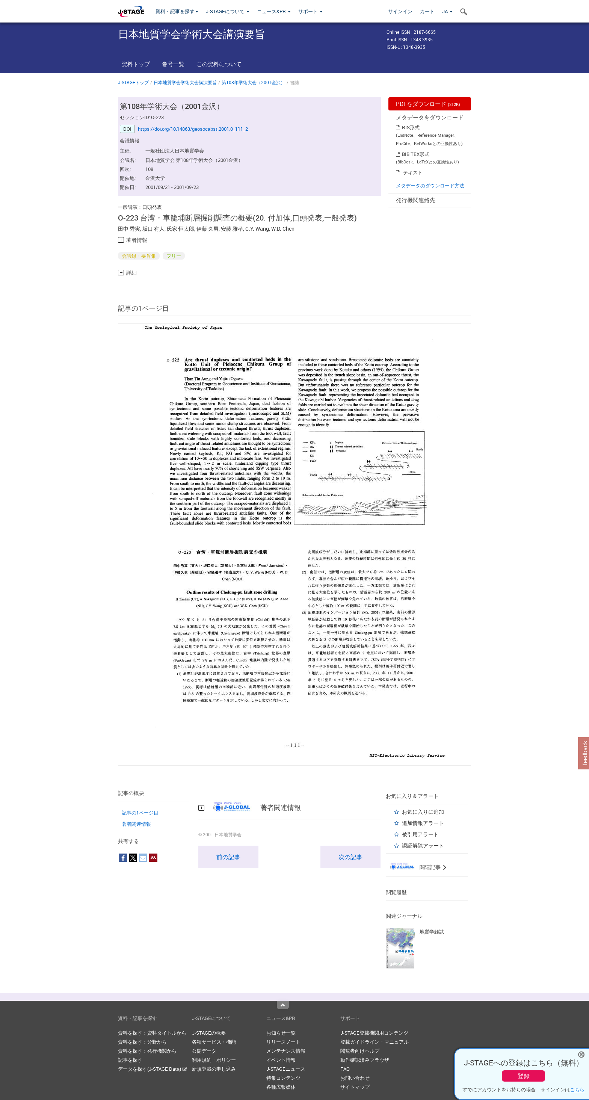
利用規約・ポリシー (214, 1059)
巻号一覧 (173, 64)
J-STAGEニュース (285, 1068)
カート (427, 11)
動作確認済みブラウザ (364, 1059)
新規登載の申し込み (214, 1068)
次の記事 (350, 857)
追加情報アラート (423, 823)
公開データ (204, 1050)
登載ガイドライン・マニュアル (374, 1041)
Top (283, 1005)
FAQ (345, 1068)
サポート (310, 11)
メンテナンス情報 (285, 1050)
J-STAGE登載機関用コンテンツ (374, 1032)
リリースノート (283, 1041)
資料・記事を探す (177, 11)
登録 (524, 1076)
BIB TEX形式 (415, 154)
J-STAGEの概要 (209, 1032)
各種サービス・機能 (214, 1041)
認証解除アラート (423, 845)
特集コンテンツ (283, 1077)
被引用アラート (420, 834)
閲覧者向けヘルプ (359, 1050)
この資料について (219, 64)
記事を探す (130, 1059)
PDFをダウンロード (428, 103)
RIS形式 (411, 127)
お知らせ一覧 (281, 1032)
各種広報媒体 (281, 1086)
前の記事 (228, 857)
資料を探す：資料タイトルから (152, 1032)
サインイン (400, 11)
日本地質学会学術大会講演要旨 (185, 82)
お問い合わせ (355, 1077)
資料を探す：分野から (142, 1041)
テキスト (413, 172)
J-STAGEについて (227, 11)
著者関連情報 (136, 823)
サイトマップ (355, 1086)
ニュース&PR (274, 11)
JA (447, 11)
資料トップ (136, 64)
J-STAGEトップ (133, 82)
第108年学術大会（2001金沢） (253, 82)
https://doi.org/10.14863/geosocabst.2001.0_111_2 (193, 128)
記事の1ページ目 (140, 812)
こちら (577, 1089)
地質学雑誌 (432, 931)
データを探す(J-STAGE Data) (152, 1068)
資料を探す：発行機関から (147, 1050)
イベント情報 (281, 1059)
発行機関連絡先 (415, 200)
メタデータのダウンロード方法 (430, 185)
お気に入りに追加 (423, 811)
